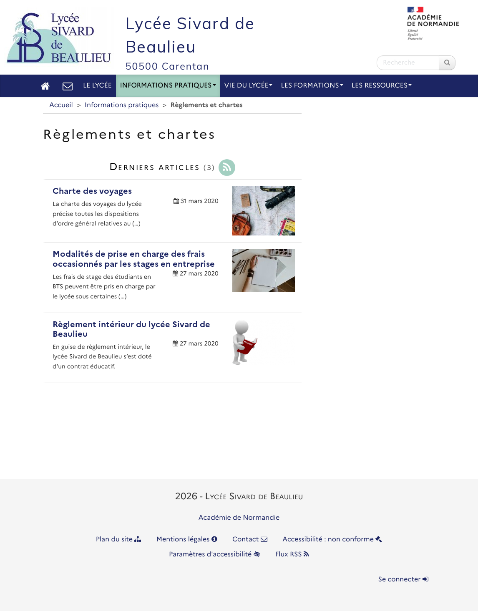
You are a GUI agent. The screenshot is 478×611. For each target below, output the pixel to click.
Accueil (61, 105)
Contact (249, 539)
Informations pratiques (168, 86)
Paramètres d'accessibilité (214, 554)
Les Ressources (382, 86)
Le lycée (97, 86)
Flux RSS (292, 554)
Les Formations (312, 86)
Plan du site (118, 539)
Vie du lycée (248, 86)
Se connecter (403, 579)
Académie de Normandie (239, 518)
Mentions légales (186, 539)
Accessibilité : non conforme (332, 539)
